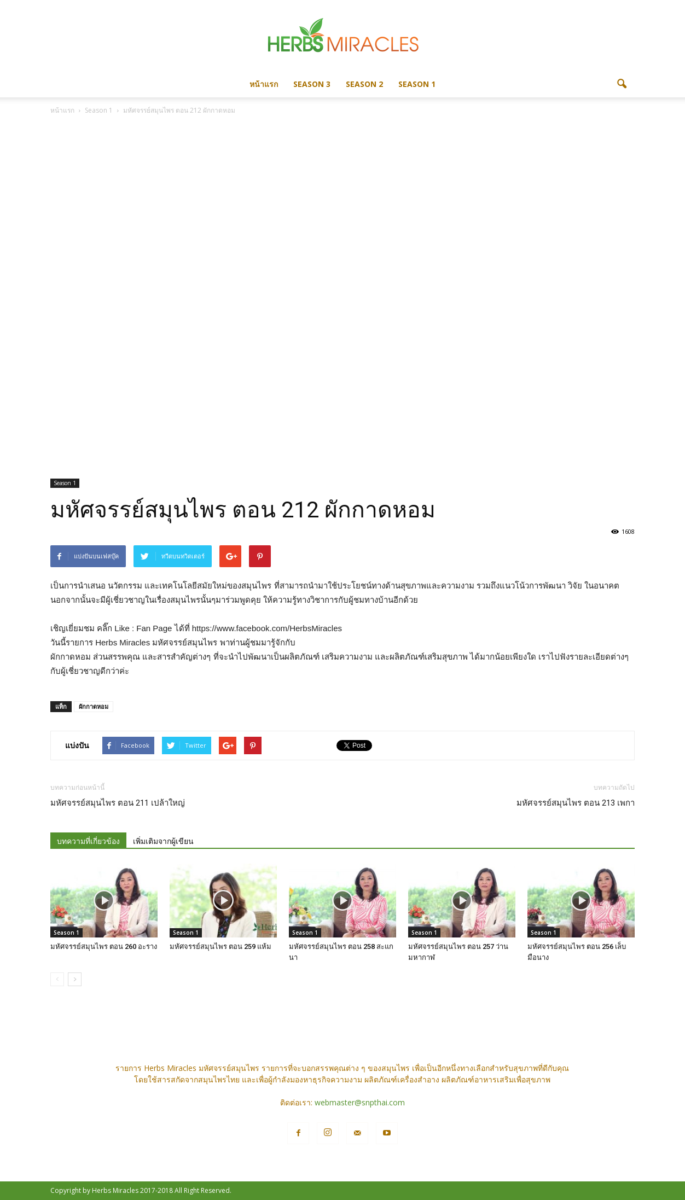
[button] (621, 84)
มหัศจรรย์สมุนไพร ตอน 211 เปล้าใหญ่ (117, 803)
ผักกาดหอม (93, 706)
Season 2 (364, 84)
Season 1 (417, 84)
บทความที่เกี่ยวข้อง (88, 841)
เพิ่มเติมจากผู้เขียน (163, 841)
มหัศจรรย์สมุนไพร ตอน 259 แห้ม (220, 946)
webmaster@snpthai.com (360, 1102)
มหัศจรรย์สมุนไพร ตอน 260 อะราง (103, 946)
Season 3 (311, 84)
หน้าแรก (263, 84)
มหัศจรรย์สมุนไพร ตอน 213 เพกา (575, 803)
